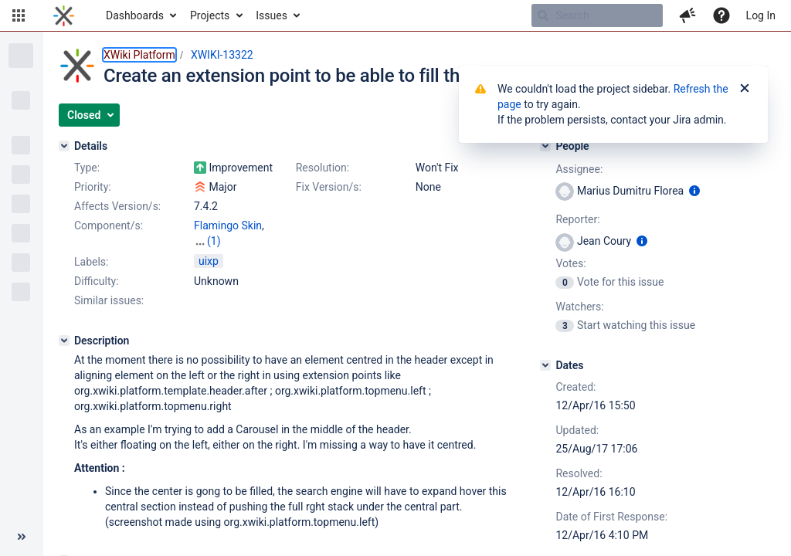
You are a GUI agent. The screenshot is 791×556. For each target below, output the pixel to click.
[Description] (64, 340)
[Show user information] (694, 191)
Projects (209, 15)
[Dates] (545, 365)
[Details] (64, 146)
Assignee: (579, 169)
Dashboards (135, 15)
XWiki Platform (139, 55)
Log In (761, 15)
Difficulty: (96, 281)
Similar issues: (109, 300)
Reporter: (577, 219)
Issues (271, 15)
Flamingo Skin (228, 225)
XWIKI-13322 (222, 55)
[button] (18, 15)
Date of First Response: (611, 516)
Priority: (92, 187)
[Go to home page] (64, 15)
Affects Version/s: (117, 206)
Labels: (91, 262)
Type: (87, 167)
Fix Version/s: (329, 187)
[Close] (744, 89)
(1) (214, 241)
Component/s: (108, 225)
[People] (545, 146)
